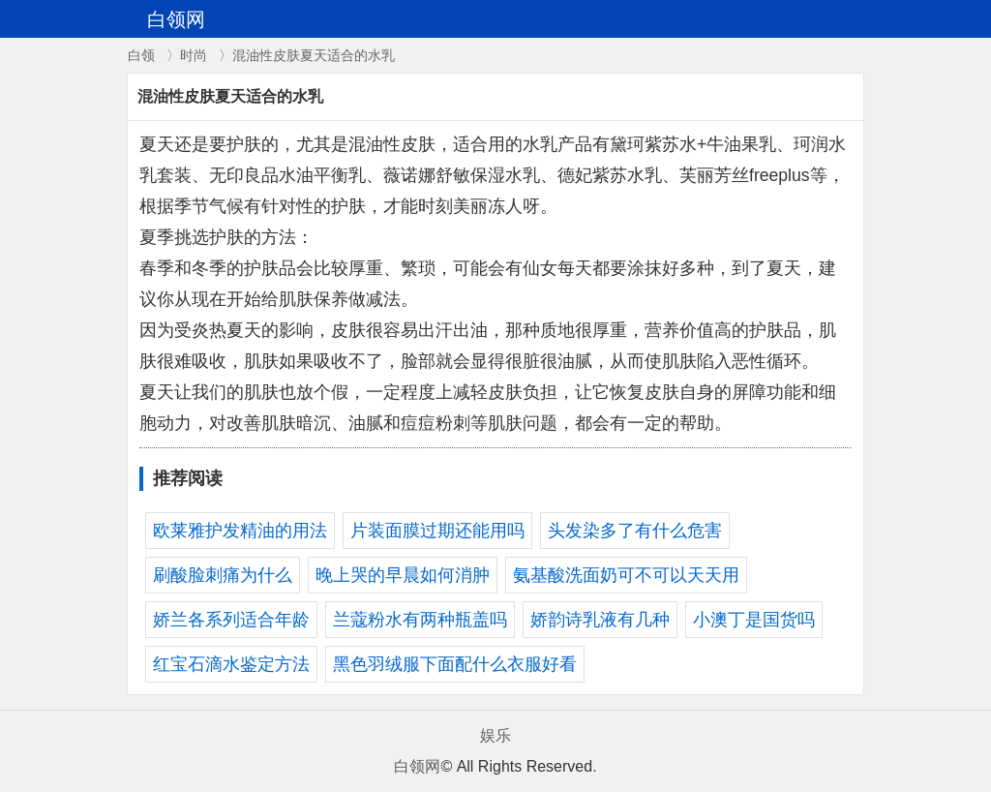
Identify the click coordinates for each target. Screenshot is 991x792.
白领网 (417, 766)
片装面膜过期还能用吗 (437, 530)
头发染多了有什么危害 (635, 530)
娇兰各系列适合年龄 (231, 619)
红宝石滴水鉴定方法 (231, 664)
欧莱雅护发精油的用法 (240, 530)
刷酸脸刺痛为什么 (222, 575)
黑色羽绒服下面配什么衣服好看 (455, 664)
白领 (141, 55)
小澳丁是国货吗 (754, 619)
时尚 (193, 55)
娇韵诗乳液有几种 (600, 619)
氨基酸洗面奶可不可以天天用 (626, 575)
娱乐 (495, 735)
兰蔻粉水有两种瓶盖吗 (420, 619)
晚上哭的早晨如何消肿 (402, 575)
